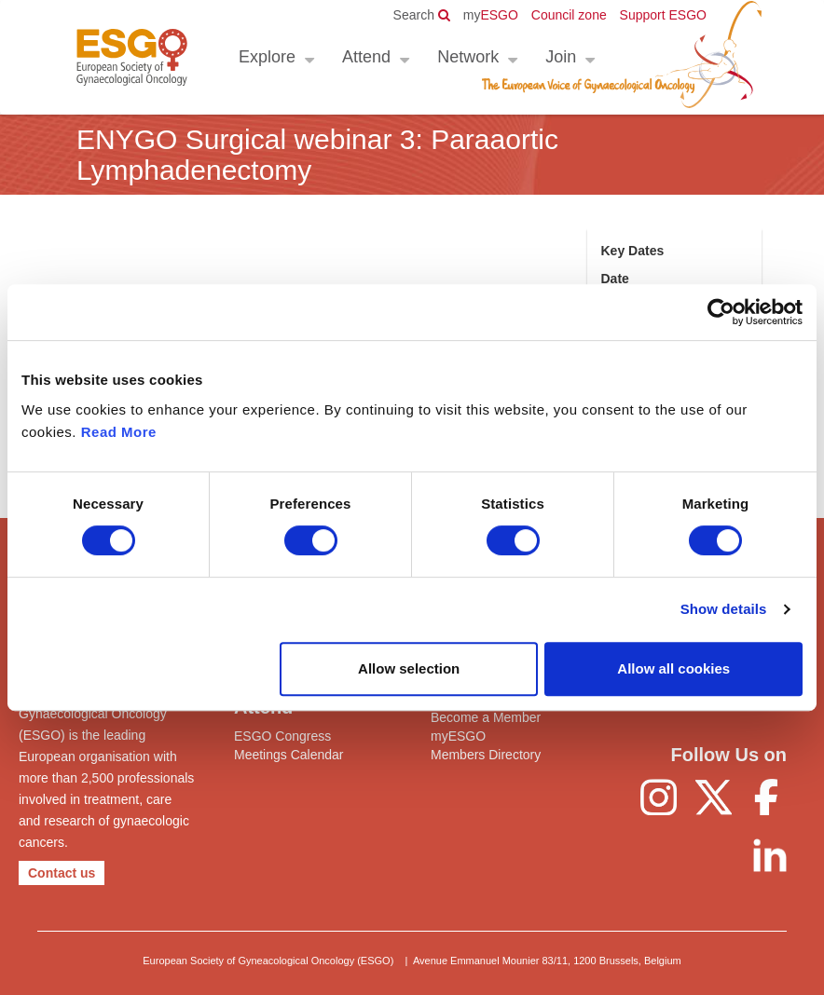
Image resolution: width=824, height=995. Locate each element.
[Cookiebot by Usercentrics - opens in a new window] (721, 312)
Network (468, 57)
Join (560, 57)
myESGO (458, 736)
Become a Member (486, 717)
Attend (366, 57)
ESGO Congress (282, 736)
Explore (267, 57)
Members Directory (486, 754)
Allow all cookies (673, 668)
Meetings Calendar (289, 754)
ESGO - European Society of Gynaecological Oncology (131, 57)
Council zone (569, 14)
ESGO (490, 14)
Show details (723, 609)
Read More (119, 432)
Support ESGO (663, 14)
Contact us (61, 873)
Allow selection (409, 668)
